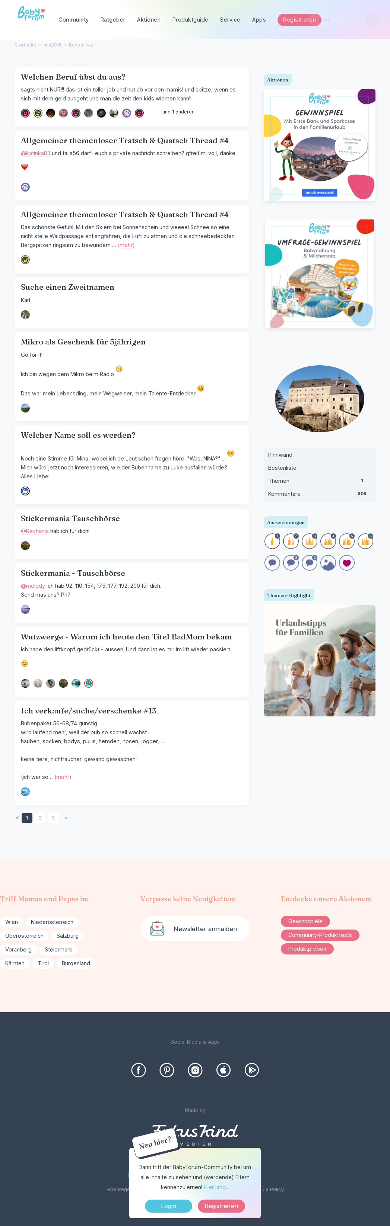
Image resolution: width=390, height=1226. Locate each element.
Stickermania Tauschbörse (70, 518)
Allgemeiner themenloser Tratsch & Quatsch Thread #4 (125, 140)
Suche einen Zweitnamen (67, 287)
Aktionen (149, 19)
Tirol (43, 963)
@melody (33, 585)
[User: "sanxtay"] (76, 683)
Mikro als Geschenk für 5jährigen (83, 341)
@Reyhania (35, 531)
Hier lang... (216, 1187)
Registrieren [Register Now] (221, 1206)
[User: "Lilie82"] (76, 113)
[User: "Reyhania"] (25, 545)
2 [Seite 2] (40, 818)
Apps (259, 19)
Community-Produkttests (320, 935)
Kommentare (319, 495)
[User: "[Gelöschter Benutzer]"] (38, 113)
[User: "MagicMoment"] (88, 683)
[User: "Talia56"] (126, 113)
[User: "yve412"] (63, 113)
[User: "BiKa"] (38, 683)
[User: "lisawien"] (25, 113)
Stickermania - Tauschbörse (73, 573)
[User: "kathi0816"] (139, 113)
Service (230, 19)
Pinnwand (280, 455)
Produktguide (190, 19)
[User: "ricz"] (25, 683)
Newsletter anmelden (205, 929)
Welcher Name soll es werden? (78, 435)
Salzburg (68, 936)
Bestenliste (282, 468)
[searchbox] (343, 20)
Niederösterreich (52, 922)
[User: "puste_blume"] (25, 491)
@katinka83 (35, 153)
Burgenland (76, 963)
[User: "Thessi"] (25, 314)
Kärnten (15, 963)
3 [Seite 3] (53, 818)
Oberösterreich (24, 936)
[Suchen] (371, 20)
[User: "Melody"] (25, 609)
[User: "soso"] (25, 791)
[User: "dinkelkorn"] (114, 113)
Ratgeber (113, 19)
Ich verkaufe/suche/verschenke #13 (88, 710)
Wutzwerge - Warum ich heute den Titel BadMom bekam (126, 636)
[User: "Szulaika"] (101, 113)
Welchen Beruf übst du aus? (73, 76)
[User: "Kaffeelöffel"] (25, 259)
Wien (11, 922)
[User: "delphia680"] (50, 113)
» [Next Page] (66, 818)
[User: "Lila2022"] (25, 408)
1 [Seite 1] (27, 818)
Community (73, 19)
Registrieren (299, 19)
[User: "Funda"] (50, 683)
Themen (319, 482)
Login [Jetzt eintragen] (168, 1206)
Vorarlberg (18, 949)
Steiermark (58, 949)
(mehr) (126, 245)
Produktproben (307, 949)
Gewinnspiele (305, 921)
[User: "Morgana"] (88, 113)
